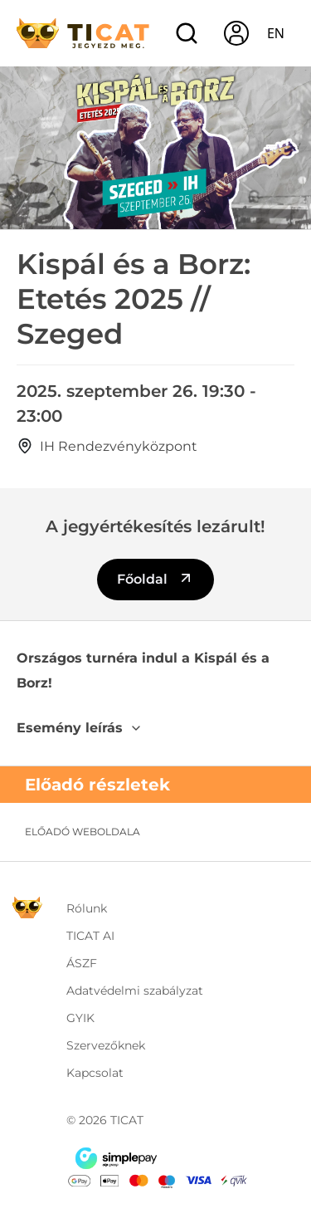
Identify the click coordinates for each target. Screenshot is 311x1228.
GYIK (80, 1017)
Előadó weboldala (82, 831)
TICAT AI (90, 935)
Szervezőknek (105, 1045)
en (275, 33)
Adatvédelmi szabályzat (134, 990)
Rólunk (86, 908)
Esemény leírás (80, 728)
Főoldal (155, 578)
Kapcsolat (95, 1072)
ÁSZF (81, 963)
